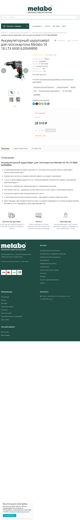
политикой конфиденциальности (18, 512)
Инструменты (44, 260)
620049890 (37, 95)
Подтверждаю (9, 515)
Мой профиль (5, 335)
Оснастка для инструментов (49, 279)
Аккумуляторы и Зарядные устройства (53, 253)
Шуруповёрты (37, 82)
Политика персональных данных (10, 261)
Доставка (56, 26)
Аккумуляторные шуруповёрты (49, 91)
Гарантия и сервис (7, 306)
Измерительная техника (48, 263)
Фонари (42, 276)
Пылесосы (43, 273)
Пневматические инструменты (50, 256)
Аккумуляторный (62, 87)
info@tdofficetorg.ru (47, 298)
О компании (37, 26)
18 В (35, 91)
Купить (50, 130)
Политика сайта (6, 312)
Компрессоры (44, 266)
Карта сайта (25, 261)
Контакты (4, 309)
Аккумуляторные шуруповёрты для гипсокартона (48, 32)
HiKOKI (42, 282)
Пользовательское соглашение (11, 316)
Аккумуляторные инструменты (19, 32)
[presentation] (3, 77)
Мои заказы (5, 331)
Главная (3, 32)
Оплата (47, 26)
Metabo (73, 87)
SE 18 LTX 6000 (67, 91)
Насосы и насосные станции (49, 269)
